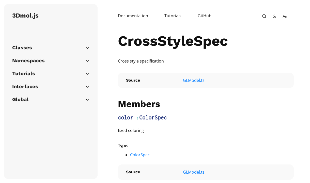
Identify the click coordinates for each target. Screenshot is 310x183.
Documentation (133, 16)
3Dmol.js (25, 15)
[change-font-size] (285, 16)
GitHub (204, 16)
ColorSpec (153, 117)
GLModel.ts (194, 80)
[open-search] (264, 16)
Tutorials (172, 16)
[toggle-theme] (274, 16)
